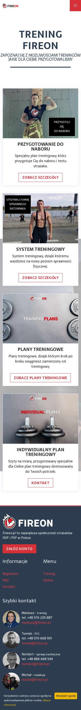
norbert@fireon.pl (35, 664)
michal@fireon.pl (35, 679)
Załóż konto (19, 549)
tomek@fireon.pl (35, 643)
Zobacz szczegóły (40, 177)
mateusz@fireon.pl (36, 622)
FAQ (6, 580)
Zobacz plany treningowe (40, 378)
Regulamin (10, 573)
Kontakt (40, 483)
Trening (49, 573)
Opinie (48, 580)
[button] (75, 5)
